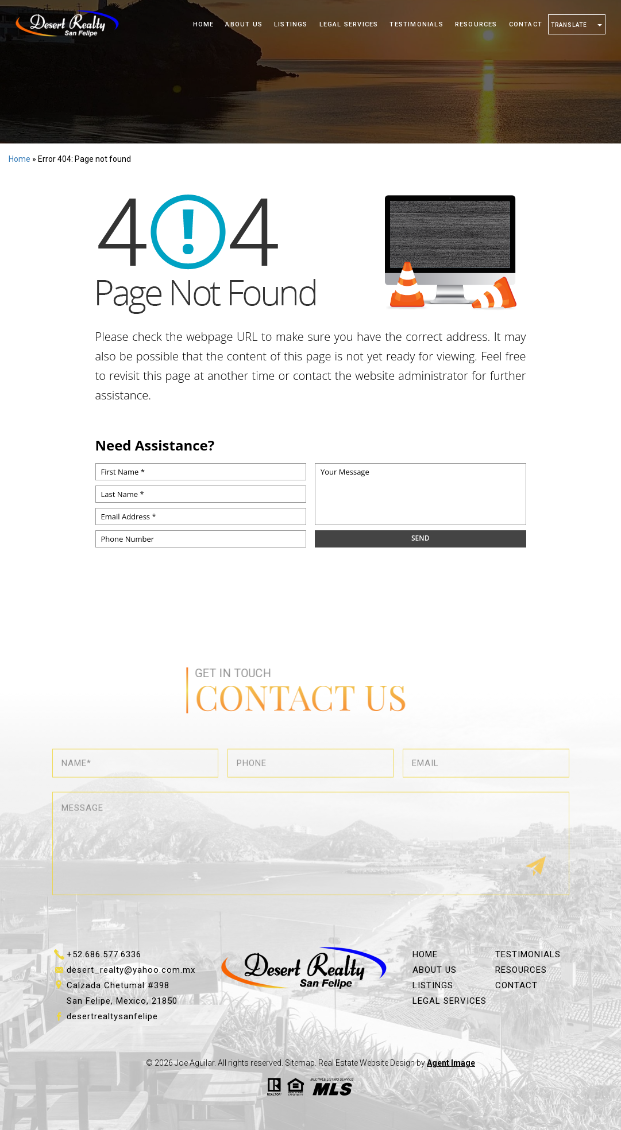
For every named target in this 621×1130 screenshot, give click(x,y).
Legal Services (349, 24)
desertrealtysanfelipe (112, 1016)
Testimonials (416, 24)
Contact (525, 24)
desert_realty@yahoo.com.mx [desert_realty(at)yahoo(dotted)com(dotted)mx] (131, 970)
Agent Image (451, 1062)
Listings (291, 24)
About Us (244, 24)
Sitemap (300, 1062)
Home (203, 24)
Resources (476, 24)
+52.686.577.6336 (104, 954)
